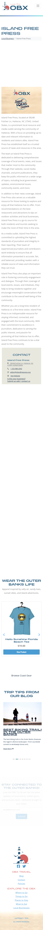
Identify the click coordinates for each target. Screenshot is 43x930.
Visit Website (15, 376)
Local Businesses (21, 908)
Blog (21, 876)
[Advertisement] (21, 64)
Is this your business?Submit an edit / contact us (18, 379)
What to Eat (21, 904)
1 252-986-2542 (16, 369)
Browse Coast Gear (21, 675)
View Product (21, 652)
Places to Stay (21, 900)
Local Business (7, 38)
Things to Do (21, 896)
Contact (21, 880)
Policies (21, 883)
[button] (39, 634)
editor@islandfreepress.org (20, 372)
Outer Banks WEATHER (21, 826)
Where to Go (21, 892)
